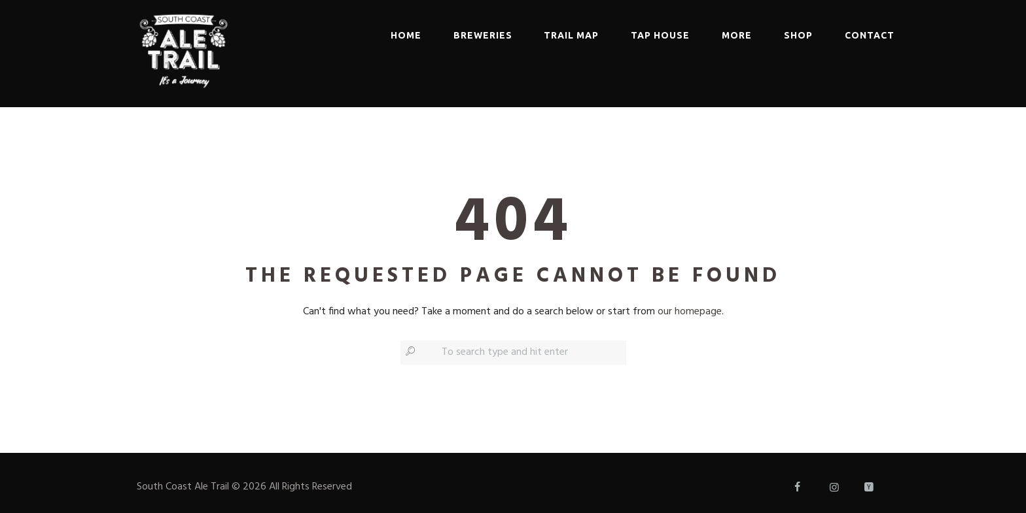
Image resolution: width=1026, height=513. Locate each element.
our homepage (690, 311)
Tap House (660, 35)
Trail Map (571, 35)
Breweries (482, 35)
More (737, 35)
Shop (798, 35)
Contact (869, 35)
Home (406, 35)
